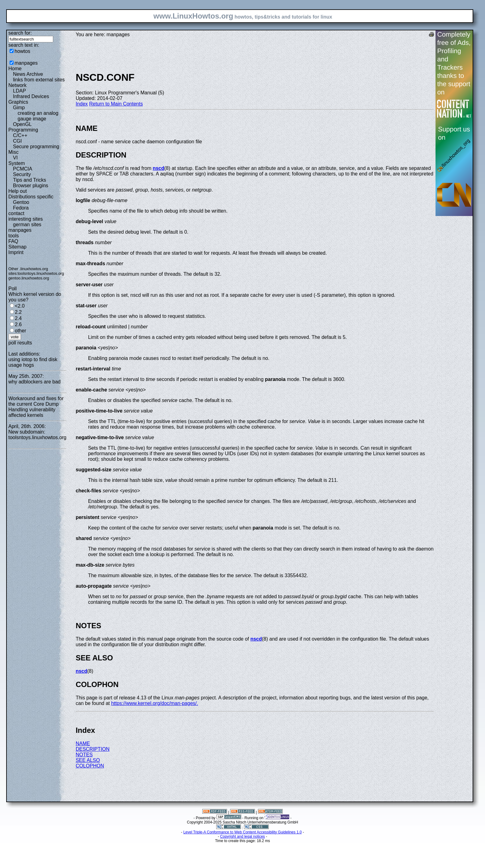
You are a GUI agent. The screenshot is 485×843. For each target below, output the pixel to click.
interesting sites (25, 219)
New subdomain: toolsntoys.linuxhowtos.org (37, 434)
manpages (26, 63)
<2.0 (20, 306)
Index (82, 103)
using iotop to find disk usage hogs (32, 362)
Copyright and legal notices (242, 836)
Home (15, 68)
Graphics (18, 102)
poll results (20, 342)
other (20, 330)
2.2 (18, 312)
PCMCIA (22, 168)
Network (17, 85)
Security (22, 174)
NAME (83, 743)
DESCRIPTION (92, 749)
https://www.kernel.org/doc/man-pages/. (154, 703)
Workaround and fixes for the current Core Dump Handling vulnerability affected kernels (35, 407)
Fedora (21, 207)
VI (15, 157)
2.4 (18, 318)
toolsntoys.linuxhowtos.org (41, 273)
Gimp (19, 107)
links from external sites (39, 79)
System (16, 163)
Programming (23, 129)
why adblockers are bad (34, 381)
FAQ (13, 241)
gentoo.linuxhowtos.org (28, 278)
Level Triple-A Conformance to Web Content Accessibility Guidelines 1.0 (242, 832)
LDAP (19, 90)
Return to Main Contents (116, 103)
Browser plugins (30, 185)
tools (13, 235)
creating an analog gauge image (38, 115)
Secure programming (36, 146)
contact (16, 213)
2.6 (18, 324)
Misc (13, 152)
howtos (22, 51)
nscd (158, 168)
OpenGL (22, 124)
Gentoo (21, 202)
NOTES (84, 754)
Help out (17, 191)
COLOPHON (90, 765)
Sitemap (17, 246)
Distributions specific (31, 196)
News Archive (28, 74)
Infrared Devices (31, 96)
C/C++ (20, 135)
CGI (17, 141)
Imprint (16, 252)
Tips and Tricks (29, 180)
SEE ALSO (88, 760)
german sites (27, 224)
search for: (20, 33)
